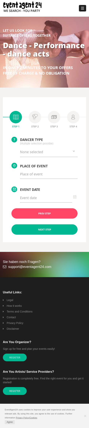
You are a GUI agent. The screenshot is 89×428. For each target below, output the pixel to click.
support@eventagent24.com (29, 267)
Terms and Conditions (19, 311)
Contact (11, 317)
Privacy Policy (15, 323)
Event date (25, 189)
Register (14, 357)
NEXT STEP (44, 229)
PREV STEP (44, 213)
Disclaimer (13, 328)
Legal (10, 300)
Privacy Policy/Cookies (26, 418)
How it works (14, 305)
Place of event (29, 165)
